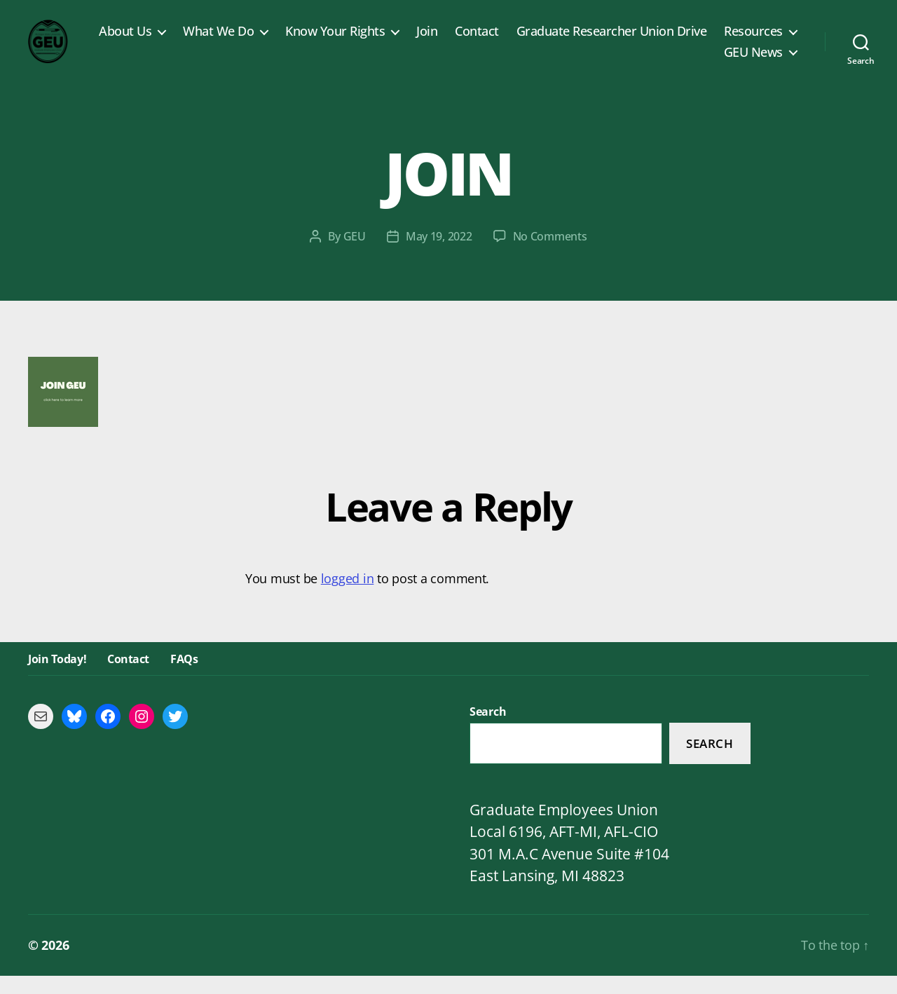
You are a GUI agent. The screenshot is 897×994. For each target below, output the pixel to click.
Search (709, 762)
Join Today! (57, 677)
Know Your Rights (425, 40)
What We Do (308, 40)
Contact (567, 40)
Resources (663, 61)
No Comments (550, 255)
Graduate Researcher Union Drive (701, 40)
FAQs (184, 677)
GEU (354, 255)
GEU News (753, 61)
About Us (215, 40)
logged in (347, 597)
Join (517, 40)
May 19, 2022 (439, 255)
